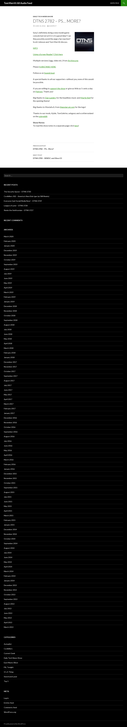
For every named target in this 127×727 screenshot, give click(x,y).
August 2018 (9, 325)
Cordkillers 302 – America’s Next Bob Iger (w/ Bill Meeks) (26, 196)
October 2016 (9, 427)
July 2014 (7, 553)
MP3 (35, 48)
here (76, 125)
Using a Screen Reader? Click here (48, 54)
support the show (57, 88)
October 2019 (9, 260)
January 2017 (9, 413)
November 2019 (10, 255)
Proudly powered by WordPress (15, 724)
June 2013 (8, 613)
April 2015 (8, 511)
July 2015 (7, 497)
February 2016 (9, 464)
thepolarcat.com (67, 107)
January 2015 (9, 525)
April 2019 (8, 288)
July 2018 (7, 329)
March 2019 (8, 292)
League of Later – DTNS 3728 (16, 205)
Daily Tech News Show (43, 16)
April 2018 (8, 343)
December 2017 (10, 362)
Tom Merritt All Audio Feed (18, 3)
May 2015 (8, 506)
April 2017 (8, 399)
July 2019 (7, 274)
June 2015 (8, 501)
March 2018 (8, 348)
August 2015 (9, 492)
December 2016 (10, 418)
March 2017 (8, 404)
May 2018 (8, 339)
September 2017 (10, 376)
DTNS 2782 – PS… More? (63, 147)
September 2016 (10, 432)
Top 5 (6, 681)
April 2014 (8, 567)
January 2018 (9, 357)
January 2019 (9, 301)
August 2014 (9, 548)
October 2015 (9, 483)
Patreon (39, 91)
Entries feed (9, 703)
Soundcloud (49, 73)
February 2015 (9, 520)
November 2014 (10, 534)
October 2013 (9, 594)
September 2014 (10, 543)
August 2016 (9, 436)
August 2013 (9, 604)
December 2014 (10, 529)
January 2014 (9, 580)
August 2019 (9, 269)
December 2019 (10, 250)
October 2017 (9, 371)
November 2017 (10, 367)
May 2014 (8, 562)
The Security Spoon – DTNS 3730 (17, 192)
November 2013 (10, 590)
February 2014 (9, 576)
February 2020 (9, 241)
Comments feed (10, 707)
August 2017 (9, 381)
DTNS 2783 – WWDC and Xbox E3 (63, 156)
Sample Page (114, 3)
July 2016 (7, 441)
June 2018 (8, 334)
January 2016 (9, 469)
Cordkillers (8, 649)
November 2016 (10, 422)
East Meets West (11, 663)
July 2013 (7, 608)
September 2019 (10, 264)
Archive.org (73, 60)
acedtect (53, 26)
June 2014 (8, 557)
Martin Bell (86, 97)
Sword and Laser (10, 676)
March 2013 (8, 627)
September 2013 (10, 599)
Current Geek (9, 653)
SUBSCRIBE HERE (47, 66)
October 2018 (9, 315)
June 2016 (8, 446)
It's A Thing (8, 672)
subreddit (43, 116)
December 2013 (10, 585)
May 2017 (8, 394)
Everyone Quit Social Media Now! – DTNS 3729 (23, 201)
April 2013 (8, 622)
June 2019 (8, 278)
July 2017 (7, 385)
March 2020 (8, 236)
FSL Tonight (9, 667)
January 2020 (9, 246)
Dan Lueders (50, 97)
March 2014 (8, 571)
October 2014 (9, 539)
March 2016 (8, 460)
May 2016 (8, 450)
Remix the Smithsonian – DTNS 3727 (18, 210)
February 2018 (9, 353)
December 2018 (10, 306)
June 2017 (8, 390)
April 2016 (8, 455)
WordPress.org (10, 712)
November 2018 (10, 311)
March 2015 (8, 515)
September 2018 (10, 320)
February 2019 (9, 297)
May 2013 (8, 618)
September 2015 (10, 487)
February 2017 (9, 408)
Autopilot (8, 644)
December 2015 (10, 474)
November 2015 (10, 478)
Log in (6, 698)
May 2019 (8, 283)
